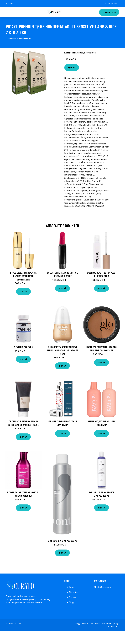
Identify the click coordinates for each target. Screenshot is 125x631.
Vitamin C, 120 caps (23, 347)
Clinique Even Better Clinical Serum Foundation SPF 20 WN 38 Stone (62, 350)
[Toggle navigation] (9, 12)
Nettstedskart (111, 626)
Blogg (71, 602)
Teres (71, 587)
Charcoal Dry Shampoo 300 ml (62, 540)
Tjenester (73, 592)
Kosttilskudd (25, 38)
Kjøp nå (72, 67)
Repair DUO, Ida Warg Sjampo (101, 421)
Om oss (72, 597)
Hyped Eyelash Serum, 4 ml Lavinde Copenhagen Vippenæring (23, 276)
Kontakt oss (109, 12)
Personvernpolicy (110, 623)
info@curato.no (111, 3)
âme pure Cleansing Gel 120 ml (62, 421)
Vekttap (12, 38)
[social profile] (18, 3)
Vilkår (97, 623)
